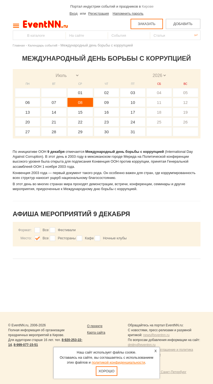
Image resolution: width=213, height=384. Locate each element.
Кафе (89, 238)
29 (80, 131)
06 (27, 102)
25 (159, 122)
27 (27, 131)
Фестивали (67, 230)
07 (54, 102)
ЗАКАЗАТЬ (147, 24)
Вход (74, 13)
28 (54, 131)
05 (185, 92)
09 (106, 102)
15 (80, 112)
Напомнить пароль (128, 13)
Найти (17, 35)
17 (133, 112)
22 (80, 122)
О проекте (95, 326)
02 (106, 92)
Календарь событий (42, 45)
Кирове (147, 6)
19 (185, 112)
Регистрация (98, 13)
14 (54, 112)
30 (106, 131)
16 (106, 112)
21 (54, 122)
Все (46, 230)
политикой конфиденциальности (118, 362)
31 (133, 131)
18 (159, 112)
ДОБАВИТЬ (182, 24)
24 (133, 122)
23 (106, 122)
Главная (19, 45)
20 (27, 122)
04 (159, 92)
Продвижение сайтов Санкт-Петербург (157, 372)
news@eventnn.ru (156, 335)
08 (80, 102)
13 (27, 112)
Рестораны (67, 238)
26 (185, 122)
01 (80, 92)
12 (185, 102)
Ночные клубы (114, 238)
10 (133, 102)
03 (133, 92)
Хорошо (106, 371)
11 (159, 102)
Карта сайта (96, 333)
